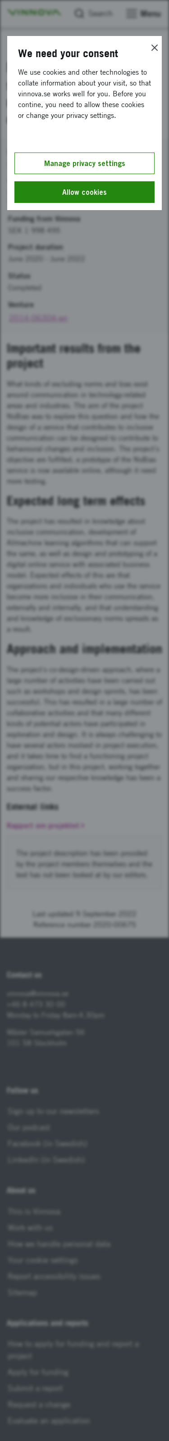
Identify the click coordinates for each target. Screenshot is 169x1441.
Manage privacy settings (84, 163)
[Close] (154, 47)
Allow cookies (84, 192)
